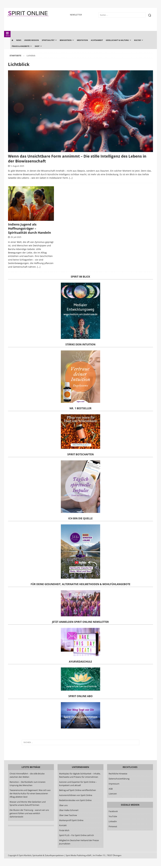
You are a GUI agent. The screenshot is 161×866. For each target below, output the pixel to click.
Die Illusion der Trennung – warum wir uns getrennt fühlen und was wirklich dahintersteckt (29, 813)
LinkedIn (113, 821)
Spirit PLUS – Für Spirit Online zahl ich (76, 835)
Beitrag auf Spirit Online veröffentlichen (77, 790)
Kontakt (63, 825)
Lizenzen (113, 793)
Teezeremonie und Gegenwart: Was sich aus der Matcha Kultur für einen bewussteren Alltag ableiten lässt (30, 793)
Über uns (63, 805)
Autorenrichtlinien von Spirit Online (75, 795)
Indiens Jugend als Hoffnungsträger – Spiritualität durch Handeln (29, 228)
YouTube (113, 816)
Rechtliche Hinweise (118, 773)
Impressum (114, 783)
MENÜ (7, 34)
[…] (70, 177)
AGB (111, 788)
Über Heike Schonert (68, 810)
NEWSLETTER (76, 14)
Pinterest (113, 826)
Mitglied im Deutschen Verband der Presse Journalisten (79, 842)
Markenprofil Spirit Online (71, 820)
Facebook (113, 811)
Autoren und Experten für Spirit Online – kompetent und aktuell (78, 784)
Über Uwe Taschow (68, 815)
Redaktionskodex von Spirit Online (75, 800)
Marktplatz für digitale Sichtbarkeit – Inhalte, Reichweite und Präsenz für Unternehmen (79, 775)
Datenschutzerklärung (119, 778)
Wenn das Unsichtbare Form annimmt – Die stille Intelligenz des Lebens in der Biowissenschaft (77, 158)
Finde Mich (64, 830)
